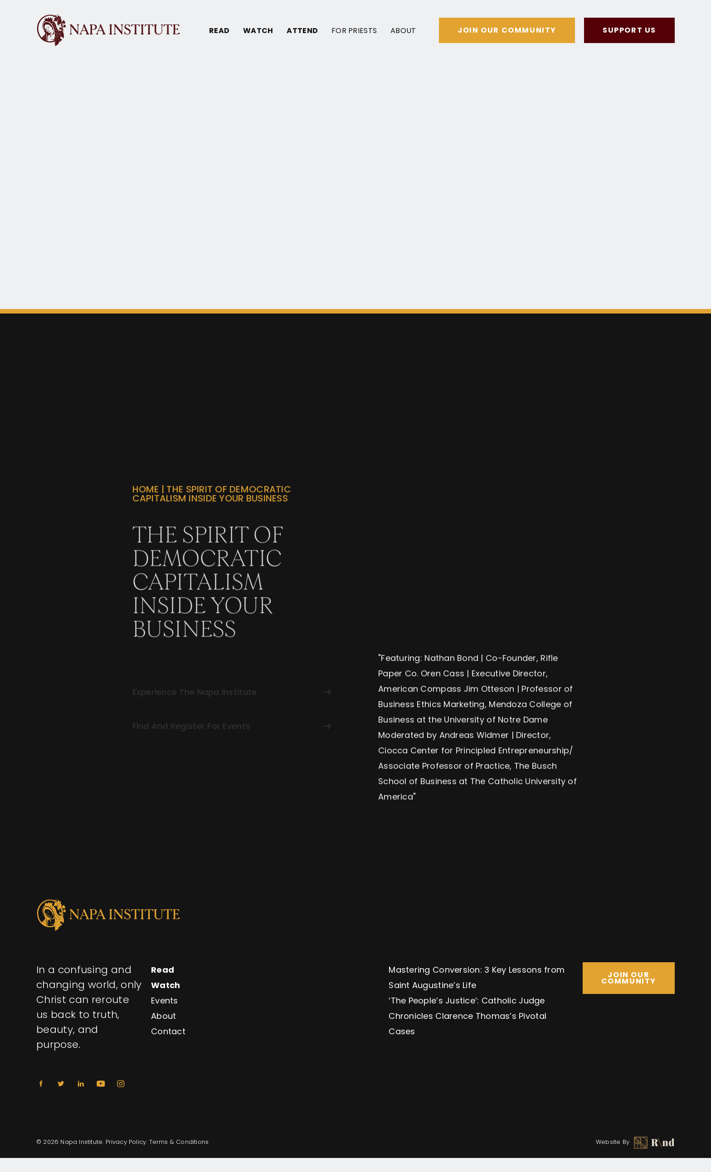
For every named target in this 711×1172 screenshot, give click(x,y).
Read (219, 30)
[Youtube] (100, 1083)
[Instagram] (120, 1083)
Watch (258, 30)
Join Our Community (507, 30)
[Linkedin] (80, 1083)
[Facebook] (40, 1083)
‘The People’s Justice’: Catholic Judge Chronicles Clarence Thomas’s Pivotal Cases (467, 1016)
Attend (302, 30)
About (403, 30)
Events (164, 1000)
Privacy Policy (126, 1142)
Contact (168, 1031)
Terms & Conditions (179, 1142)
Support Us (629, 30)
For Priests (354, 30)
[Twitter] (60, 1083)
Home (145, 494)
